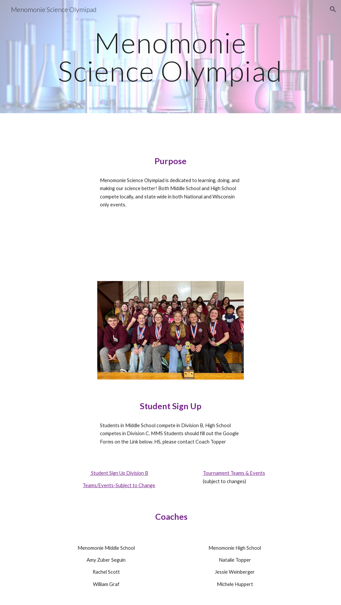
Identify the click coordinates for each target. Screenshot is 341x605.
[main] (170, 57)
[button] (333, 9)
